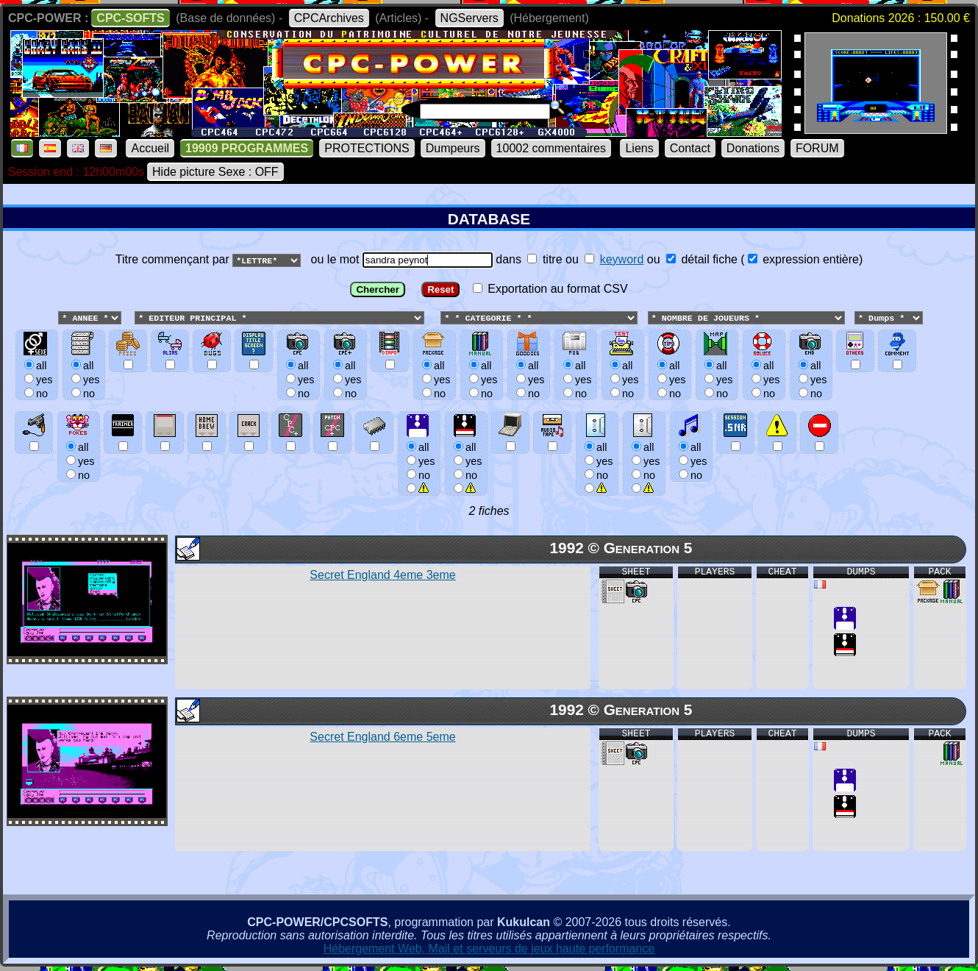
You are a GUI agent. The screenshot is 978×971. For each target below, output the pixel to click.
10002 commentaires (551, 148)
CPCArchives (329, 18)
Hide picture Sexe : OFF (215, 172)
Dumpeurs (453, 148)
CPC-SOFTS (130, 18)
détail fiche (702, 259)
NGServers (469, 18)
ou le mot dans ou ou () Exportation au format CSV (489, 379)
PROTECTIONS (367, 148)
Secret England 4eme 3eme (382, 575)
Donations (753, 148)
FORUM (817, 148)
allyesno (419, 461)
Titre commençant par (173, 259)
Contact (690, 148)
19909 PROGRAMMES (246, 148)
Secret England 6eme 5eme (382, 737)
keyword (622, 259)
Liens (639, 148)
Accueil (150, 148)
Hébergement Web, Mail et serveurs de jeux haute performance (489, 949)
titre (544, 259)
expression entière (803, 259)
